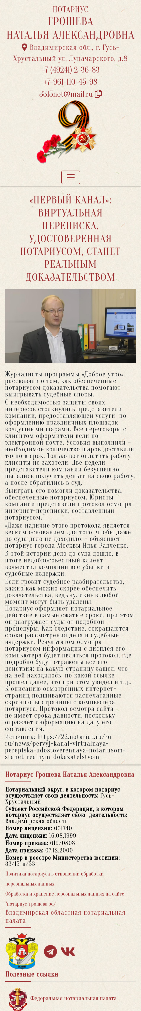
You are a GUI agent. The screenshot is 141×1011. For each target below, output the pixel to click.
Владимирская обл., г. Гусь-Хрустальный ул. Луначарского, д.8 (70, 53)
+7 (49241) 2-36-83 (70, 70)
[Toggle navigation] (70, 177)
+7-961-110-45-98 (70, 82)
